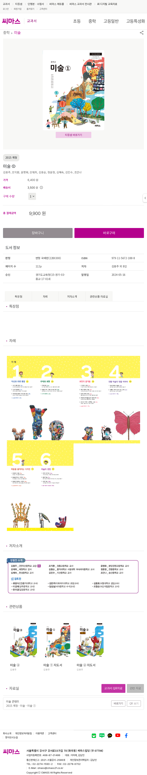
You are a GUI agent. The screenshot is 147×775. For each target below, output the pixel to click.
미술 (17, 32)
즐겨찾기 (30, 9)
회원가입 (17, 9)
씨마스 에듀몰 (56, 4)
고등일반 (111, 21)
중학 (92, 21)
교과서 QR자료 (113, 688)
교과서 (6, 4)
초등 (77, 21)
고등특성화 (135, 21)
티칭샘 (18, 4)
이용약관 (40, 733)
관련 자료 (135, 688)
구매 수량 (9, 196)
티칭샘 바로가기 (73, 134)
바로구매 (109, 233)
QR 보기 (133, 703)
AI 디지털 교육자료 (107, 4)
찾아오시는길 (11, 737)
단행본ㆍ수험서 (36, 4)
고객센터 (43, 9)
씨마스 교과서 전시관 (80, 4)
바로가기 (118, 703)
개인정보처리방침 (23, 733)
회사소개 (7, 733)
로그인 (6, 9)
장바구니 (38, 233)
